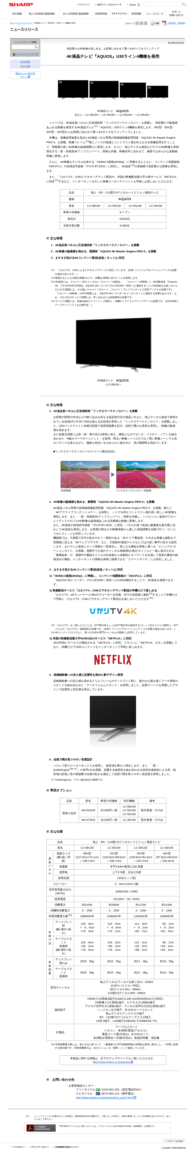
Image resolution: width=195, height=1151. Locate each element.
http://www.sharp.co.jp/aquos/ (113, 1062)
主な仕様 (25, 66)
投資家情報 (101, 14)
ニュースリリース (154, 14)
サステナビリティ (119, 14)
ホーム (12, 23)
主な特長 (25, 61)
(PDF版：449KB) (173, 23)
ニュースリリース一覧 (27, 54)
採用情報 (136, 14)
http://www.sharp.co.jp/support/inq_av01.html (106, 1097)
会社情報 (17, 14)
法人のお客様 (76, 14)
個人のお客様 (42, 14)
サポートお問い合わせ (176, 14)
